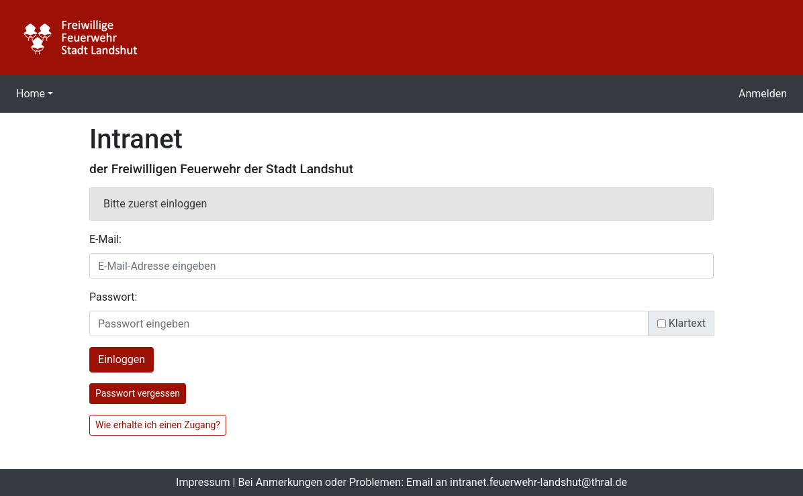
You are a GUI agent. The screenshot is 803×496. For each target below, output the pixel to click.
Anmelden (763, 93)
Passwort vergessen (137, 393)
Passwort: (113, 297)
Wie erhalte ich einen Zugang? (157, 424)
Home (30, 93)
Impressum (203, 482)
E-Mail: (105, 239)
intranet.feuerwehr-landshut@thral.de (538, 482)
